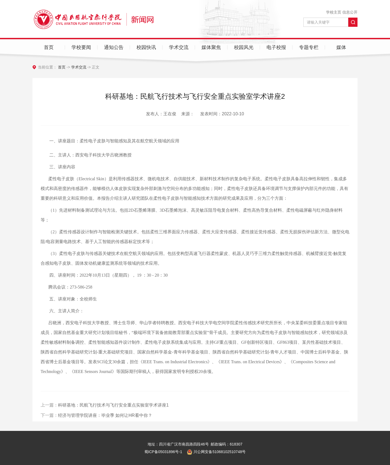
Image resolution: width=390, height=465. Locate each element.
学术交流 (178, 47)
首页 (49, 47)
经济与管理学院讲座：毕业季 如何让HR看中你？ (105, 419)
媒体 (341, 47)
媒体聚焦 (211, 47)
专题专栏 (308, 47)
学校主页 (333, 12)
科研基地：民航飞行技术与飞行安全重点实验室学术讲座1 (113, 409)
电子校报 (276, 47)
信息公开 (350, 12)
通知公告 (113, 47)
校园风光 (243, 47)
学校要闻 (81, 47)
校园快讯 (146, 47)
